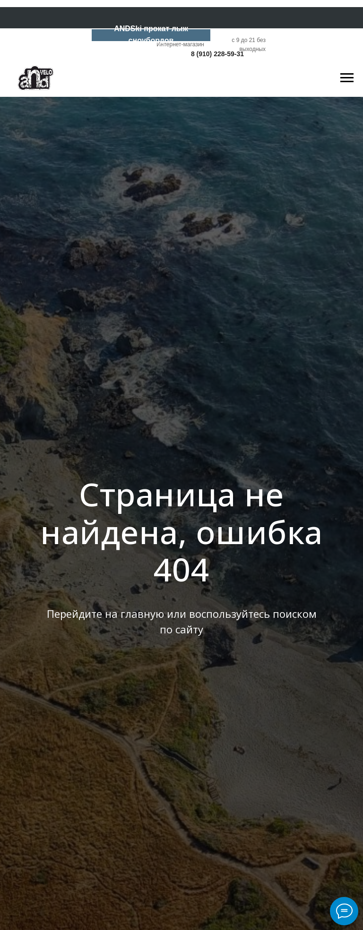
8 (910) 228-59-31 (217, 54)
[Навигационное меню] (347, 78)
